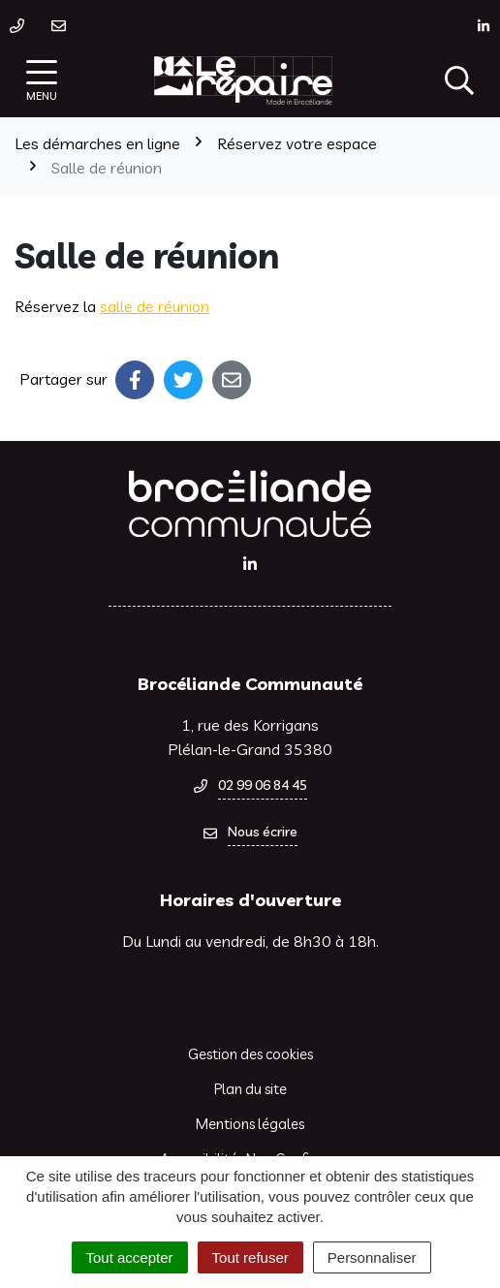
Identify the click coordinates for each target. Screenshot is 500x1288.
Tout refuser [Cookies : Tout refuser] (250, 1257)
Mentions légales (250, 1124)
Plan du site (250, 1089)
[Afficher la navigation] (42, 81)
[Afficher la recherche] (459, 80)
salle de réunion (154, 306)
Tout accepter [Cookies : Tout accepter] (129, 1257)
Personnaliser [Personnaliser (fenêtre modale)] (372, 1257)
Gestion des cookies (250, 1054)
